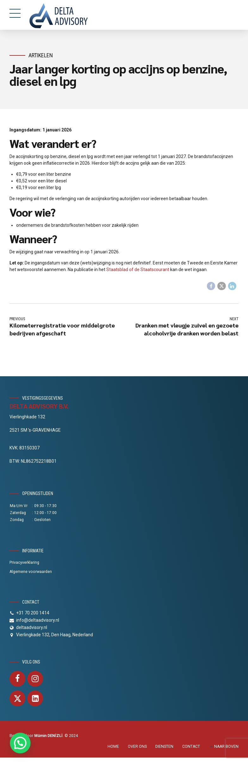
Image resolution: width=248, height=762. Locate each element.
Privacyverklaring (24, 563)
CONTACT (191, 747)
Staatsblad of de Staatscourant (137, 269)
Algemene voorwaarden (30, 572)
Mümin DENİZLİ (48, 736)
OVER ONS (137, 747)
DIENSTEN (164, 747)
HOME (113, 747)
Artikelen (40, 55)
